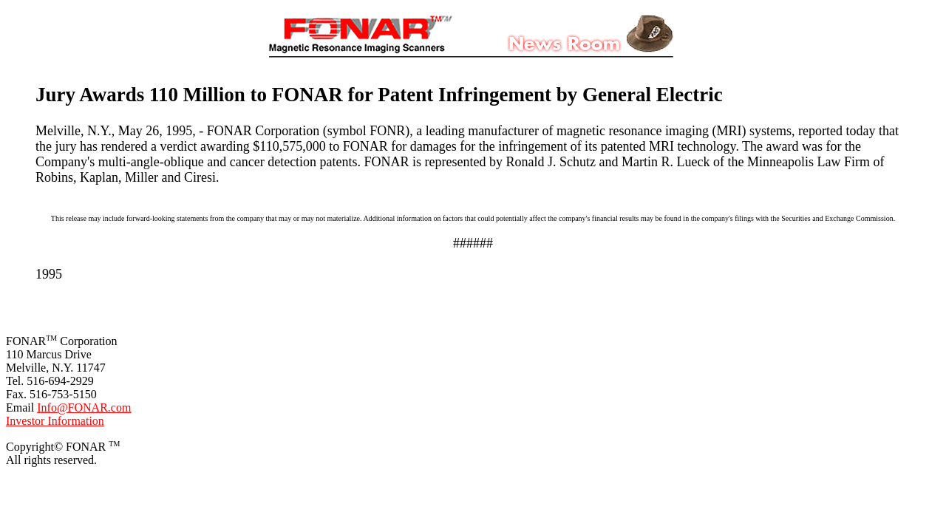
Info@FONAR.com (84, 407)
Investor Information (55, 421)
